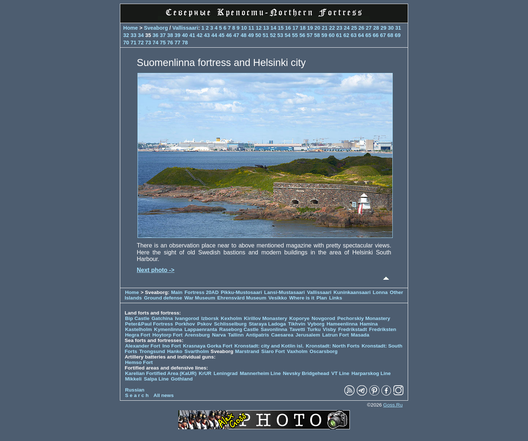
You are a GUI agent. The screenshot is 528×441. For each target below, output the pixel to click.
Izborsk (210, 318)
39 (177, 35)
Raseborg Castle (238, 329)
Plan (321, 298)
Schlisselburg (230, 324)
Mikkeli (133, 379)
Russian (134, 390)
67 (383, 35)
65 (368, 35)
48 (243, 35)
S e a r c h (136, 395)
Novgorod (323, 318)
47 (236, 35)
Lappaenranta (200, 329)
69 (398, 35)
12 (258, 28)
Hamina (369, 324)
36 (155, 35)
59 (324, 35)
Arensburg (197, 335)
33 (133, 35)
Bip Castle (137, 318)
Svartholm (196, 351)
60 (331, 35)
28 (376, 28)
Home (130, 28)
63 (353, 35)
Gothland (182, 379)
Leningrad (225, 373)
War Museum (200, 298)
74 (155, 42)
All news (164, 395)
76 (170, 42)
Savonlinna (274, 329)
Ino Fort (171, 346)
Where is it (301, 298)
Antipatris (257, 335)
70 (126, 42)
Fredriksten (382, 329)
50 (258, 35)
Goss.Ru (393, 405)
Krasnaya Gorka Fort (207, 346)
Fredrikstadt (352, 329)
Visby (329, 329)
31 (398, 28)
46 (229, 35)
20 (317, 28)
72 (141, 42)
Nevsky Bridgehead (306, 373)
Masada (360, 335)
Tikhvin (296, 324)
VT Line (340, 373)
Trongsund (152, 351)
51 (265, 35)
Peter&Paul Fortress (149, 324)
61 (339, 35)
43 (207, 35)
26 (361, 28)
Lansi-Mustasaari (284, 292)
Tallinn (236, 335)
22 (332, 28)
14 (273, 28)
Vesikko (277, 298)
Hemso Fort (139, 362)
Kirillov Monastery (265, 318)
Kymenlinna (168, 329)
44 (214, 35)
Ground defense (164, 298)
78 (185, 42)
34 (141, 35)
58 (317, 35)
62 (346, 35)
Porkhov (185, 324)
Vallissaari (185, 28)
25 (354, 28)
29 (383, 28)
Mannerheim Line (260, 373)
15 (280, 28)
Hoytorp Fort (168, 335)
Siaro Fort (273, 351)
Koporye (299, 318)
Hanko (175, 351)
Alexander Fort (142, 346)
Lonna (380, 292)
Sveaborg (156, 28)
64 (361, 35)
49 (251, 35)
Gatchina (162, 318)
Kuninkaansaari (351, 292)
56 (302, 35)
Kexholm (231, 318)
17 (295, 28)
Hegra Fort (137, 335)
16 (288, 28)
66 (376, 35)
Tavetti (297, 329)
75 (163, 42)
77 (177, 42)
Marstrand (247, 351)
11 (251, 28)
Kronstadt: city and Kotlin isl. (269, 346)
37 (163, 35)
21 (325, 28)
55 (295, 35)
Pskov (204, 324)
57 (309, 35)
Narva (219, 335)
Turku (314, 329)
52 (273, 35)
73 (148, 42)
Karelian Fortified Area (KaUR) (161, 373)
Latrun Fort (335, 335)
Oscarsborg (323, 351)
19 (310, 28)
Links (335, 298)
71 (133, 42)
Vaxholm (297, 351)
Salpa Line (156, 379)
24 (347, 28)
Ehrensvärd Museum (242, 298)
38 (170, 35)
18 (302, 28)
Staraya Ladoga (267, 324)
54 (287, 35)
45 (221, 35)
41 (192, 35)
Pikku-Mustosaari (241, 292)
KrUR (205, 373)
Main (177, 292)
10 (244, 28)
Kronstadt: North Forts (333, 346)
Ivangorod (187, 318)
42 (199, 35)
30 (391, 28)
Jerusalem (308, 335)
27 (369, 28)
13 (266, 28)
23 (339, 28)
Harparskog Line (370, 373)
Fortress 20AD (201, 292)
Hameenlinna (342, 324)
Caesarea (282, 335)
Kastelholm (138, 329)
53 (280, 35)
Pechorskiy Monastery (363, 318)
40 (185, 35)
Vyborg (316, 324)
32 (126, 35)
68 (390, 35)
